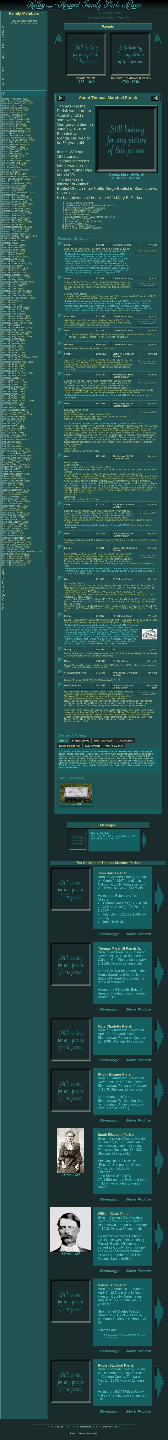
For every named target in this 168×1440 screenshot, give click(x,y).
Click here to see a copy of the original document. (147, 251)
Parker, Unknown (10, 165)
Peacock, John (9, 302)
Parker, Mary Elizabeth (12, 160)
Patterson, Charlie (11, 188)
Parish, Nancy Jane (11, 126)
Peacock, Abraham (11, 245)
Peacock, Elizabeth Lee (13, 277)
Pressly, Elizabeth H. (11, 526)
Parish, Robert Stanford (13, 131)
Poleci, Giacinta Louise (12, 481)
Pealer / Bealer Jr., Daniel (14, 414)
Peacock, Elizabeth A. (12, 275)
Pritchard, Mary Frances (13, 542)
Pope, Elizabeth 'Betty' (12, 490)
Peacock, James (10, 289)
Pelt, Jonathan (9, 442)
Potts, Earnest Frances (12, 513)
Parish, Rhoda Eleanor (12, 128)
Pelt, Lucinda (8, 444)
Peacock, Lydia (9, 330)
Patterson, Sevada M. (12, 229)
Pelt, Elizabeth (9, 437)
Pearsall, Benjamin (11, 417)
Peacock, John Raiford (12, 316)
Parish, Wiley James (11, 142)
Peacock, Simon (10, 380)
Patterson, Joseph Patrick (14, 213)
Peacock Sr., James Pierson (15, 298)
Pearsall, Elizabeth (11, 419)
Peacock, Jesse (9, 300)
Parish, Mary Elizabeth (12, 122)
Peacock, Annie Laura (12, 256)
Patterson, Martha (10, 215)
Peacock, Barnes (10, 261)
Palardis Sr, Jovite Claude (14, 103)
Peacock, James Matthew (14, 295)
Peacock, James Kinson (13, 293)
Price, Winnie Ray (10, 540)
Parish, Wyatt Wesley (12, 154)
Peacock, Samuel (10, 364)
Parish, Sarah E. (9, 133)
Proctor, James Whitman (13, 545)
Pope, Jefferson (9, 494)
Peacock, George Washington (16, 282)
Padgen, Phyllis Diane (12, 99)
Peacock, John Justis (12, 314)
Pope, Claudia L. (10, 483)
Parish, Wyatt (8, 151)
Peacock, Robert (10, 359)
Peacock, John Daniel (12, 309)
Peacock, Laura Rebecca (14, 327)
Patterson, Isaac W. (11, 202)
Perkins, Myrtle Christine (13, 458)
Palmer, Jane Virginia (12, 108)
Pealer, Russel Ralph (12, 410)
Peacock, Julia (9, 325)
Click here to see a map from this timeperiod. (120, 310)
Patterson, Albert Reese (13, 183)
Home (72, 1433)
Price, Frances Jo (10, 535)
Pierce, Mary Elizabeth (12, 474)
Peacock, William (10, 389)
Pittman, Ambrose (10, 478)
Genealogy (92, 1433)
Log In (82, 1433)
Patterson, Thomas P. (12, 231)
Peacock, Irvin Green (12, 284)
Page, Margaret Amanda (13, 101)
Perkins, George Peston (13, 451)
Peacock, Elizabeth (11, 272)
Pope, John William (11, 497)
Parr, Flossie (8, 167)
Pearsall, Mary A (9, 426)
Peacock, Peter (9, 346)
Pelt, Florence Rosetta (12, 439)
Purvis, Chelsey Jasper (12, 554)
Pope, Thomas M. (10, 503)
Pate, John (7, 181)
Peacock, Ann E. (9, 254)
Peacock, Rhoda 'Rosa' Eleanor (17, 357)
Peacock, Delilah (10, 266)
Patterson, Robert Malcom (14, 227)
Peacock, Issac (9, 286)
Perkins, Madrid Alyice (12, 453)
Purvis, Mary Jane (10, 565)
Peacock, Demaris (11, 270)
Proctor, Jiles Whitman (12, 547)
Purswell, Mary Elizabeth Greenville (18, 551)
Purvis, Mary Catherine (12, 563)
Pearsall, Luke (9, 423)
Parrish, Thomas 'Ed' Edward (15, 176)
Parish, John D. (9, 112)
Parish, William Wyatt (12, 149)
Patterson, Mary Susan (12, 218)
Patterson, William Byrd (13, 234)
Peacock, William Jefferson (14, 401)
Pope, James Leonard (12, 492)
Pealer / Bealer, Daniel (12, 412)
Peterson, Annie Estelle (13, 465)
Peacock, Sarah (9, 371)
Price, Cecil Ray (9, 533)
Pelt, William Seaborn (12, 449)
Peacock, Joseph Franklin (14, 323)
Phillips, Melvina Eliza (12, 467)
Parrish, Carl (8, 172)
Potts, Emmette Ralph (12, 515)
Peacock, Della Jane (11, 268)
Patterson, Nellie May (12, 220)
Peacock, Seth (9, 378)
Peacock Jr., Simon (11, 382)
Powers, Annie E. (10, 519)
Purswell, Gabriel (10, 549)
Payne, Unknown (10, 240)
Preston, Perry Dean (11, 529)
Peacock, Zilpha (10, 403)
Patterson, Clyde (10, 190)
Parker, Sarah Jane (11, 163)
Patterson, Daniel (10, 195)
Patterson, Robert (10, 224)
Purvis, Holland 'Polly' (12, 558)
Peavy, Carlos (9, 430)
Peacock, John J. (10, 311)
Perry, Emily (8, 462)
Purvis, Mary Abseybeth (13, 561)
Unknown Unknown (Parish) (130, 78)
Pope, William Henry (11, 506)
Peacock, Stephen (11, 385)
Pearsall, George (10, 421)
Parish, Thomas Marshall (13, 138)
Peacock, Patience (11, 341)
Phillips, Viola (8, 469)
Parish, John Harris (11, 115)
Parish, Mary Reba (11, 124)
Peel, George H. (9, 433)
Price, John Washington (13, 538)
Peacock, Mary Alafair (12, 334)
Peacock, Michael (10, 339)
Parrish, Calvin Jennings (13, 170)
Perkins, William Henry (12, 460)
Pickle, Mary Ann (10, 471)
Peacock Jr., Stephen (12, 387)
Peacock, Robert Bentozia (14, 362)
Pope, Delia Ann (9, 485)
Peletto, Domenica (11, 435)
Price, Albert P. (9, 531)
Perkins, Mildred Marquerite (15, 455)
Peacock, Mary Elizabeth (13, 337)
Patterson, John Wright (12, 208)
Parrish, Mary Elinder (12, 174)
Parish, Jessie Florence (13, 110)
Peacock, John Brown (12, 307)
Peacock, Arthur (9, 259)
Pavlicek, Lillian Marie (12, 238)
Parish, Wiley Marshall (12, 144)
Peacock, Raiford (10, 353)
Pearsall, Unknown (11, 428)
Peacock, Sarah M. (11, 375)
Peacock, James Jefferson (14, 291)
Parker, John (8, 158)
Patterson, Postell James (13, 222)
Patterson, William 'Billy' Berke (16, 236)
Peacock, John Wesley (12, 321)
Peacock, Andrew (10, 250)
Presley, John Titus (11, 524)
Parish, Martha (9, 117)
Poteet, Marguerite (11, 508)
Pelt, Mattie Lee (9, 446)
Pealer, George (9, 405)
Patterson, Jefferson (11, 206)
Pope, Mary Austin (10, 499)
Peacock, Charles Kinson (14, 263)
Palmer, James (9, 106)
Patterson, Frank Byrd (12, 197)
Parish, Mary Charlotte (12, 119)
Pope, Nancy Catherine (13, 501)
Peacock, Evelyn (10, 279)
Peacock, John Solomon (13, 318)
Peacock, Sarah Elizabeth (14, 373)
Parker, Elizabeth (10, 156)
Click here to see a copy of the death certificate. (147, 694)
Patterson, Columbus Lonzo (15, 192)
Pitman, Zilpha (9, 476)
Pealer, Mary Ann (10, 407)
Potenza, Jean (9, 510)
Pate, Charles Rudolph (12, 179)
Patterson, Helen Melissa (13, 199)
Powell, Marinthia (10, 517)
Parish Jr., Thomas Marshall (15, 140)
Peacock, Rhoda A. (11, 355)
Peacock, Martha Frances (14, 332)
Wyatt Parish (85, 78)
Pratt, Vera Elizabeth (11, 522)
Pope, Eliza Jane (10, 487)
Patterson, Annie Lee (12, 186)
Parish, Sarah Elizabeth (13, 135)
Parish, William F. (10, 147)
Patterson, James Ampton (14, 204)
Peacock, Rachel (10, 350)
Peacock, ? (7, 243)
